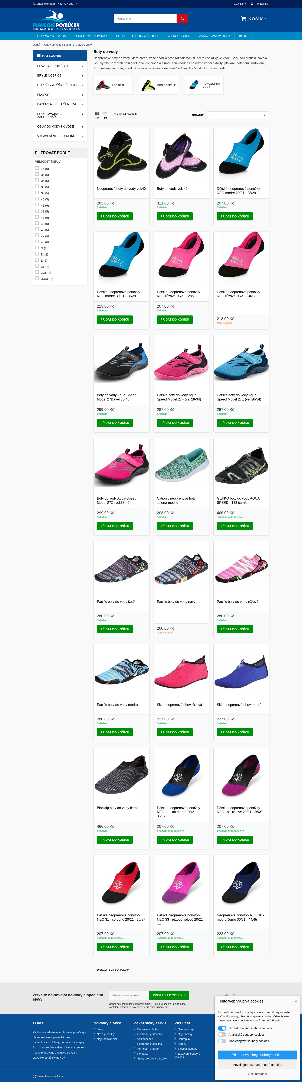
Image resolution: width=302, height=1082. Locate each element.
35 (45, 175)
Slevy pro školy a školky (137, 36)
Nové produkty (105, 1034)
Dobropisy (183, 1039)
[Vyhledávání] (151, 18)
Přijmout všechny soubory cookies (257, 1055)
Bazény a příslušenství (56, 104)
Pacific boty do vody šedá (116, 601)
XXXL (47, 279)
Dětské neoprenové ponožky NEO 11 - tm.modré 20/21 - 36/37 (178, 812)
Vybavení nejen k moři (55, 136)
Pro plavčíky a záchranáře (49, 115)
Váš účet (182, 1023)
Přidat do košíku (115, 216)
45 (45, 217)
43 (45, 242)
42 (45, 224)
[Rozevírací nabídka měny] (240, 4)
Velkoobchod (178, 36)
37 (45, 211)
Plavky (43, 94)
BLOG (243, 36)
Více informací (257, 1074)
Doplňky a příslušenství (57, 85)
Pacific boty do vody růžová (237, 601)
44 (45, 168)
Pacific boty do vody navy (176, 601)
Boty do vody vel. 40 (172, 188)
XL (45, 266)
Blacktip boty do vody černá (118, 808)
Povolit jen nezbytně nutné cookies (257, 1064)
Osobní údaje (185, 1029)
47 (45, 236)
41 (45, 205)
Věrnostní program (148, 1048)
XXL (46, 272)
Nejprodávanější (106, 1039)
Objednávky (184, 1034)
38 (45, 187)
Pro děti (118, 85)
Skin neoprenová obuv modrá (239, 705)
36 (45, 181)
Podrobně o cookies (149, 1043)
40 (45, 199)
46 (45, 230)
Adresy (181, 1043)
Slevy (100, 1029)
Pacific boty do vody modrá (117, 705)
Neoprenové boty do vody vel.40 (121, 188)
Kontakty (142, 1053)
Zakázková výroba (214, 36)
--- (238, 115)
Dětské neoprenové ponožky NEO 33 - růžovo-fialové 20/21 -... (180, 919)
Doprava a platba (51, 36)
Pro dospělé (166, 85)
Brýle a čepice (49, 75)
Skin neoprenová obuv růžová (179, 705)
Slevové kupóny (187, 1048)
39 (45, 193)
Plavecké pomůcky (53, 66)
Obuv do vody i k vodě (55, 126)
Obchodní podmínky (91, 36)
